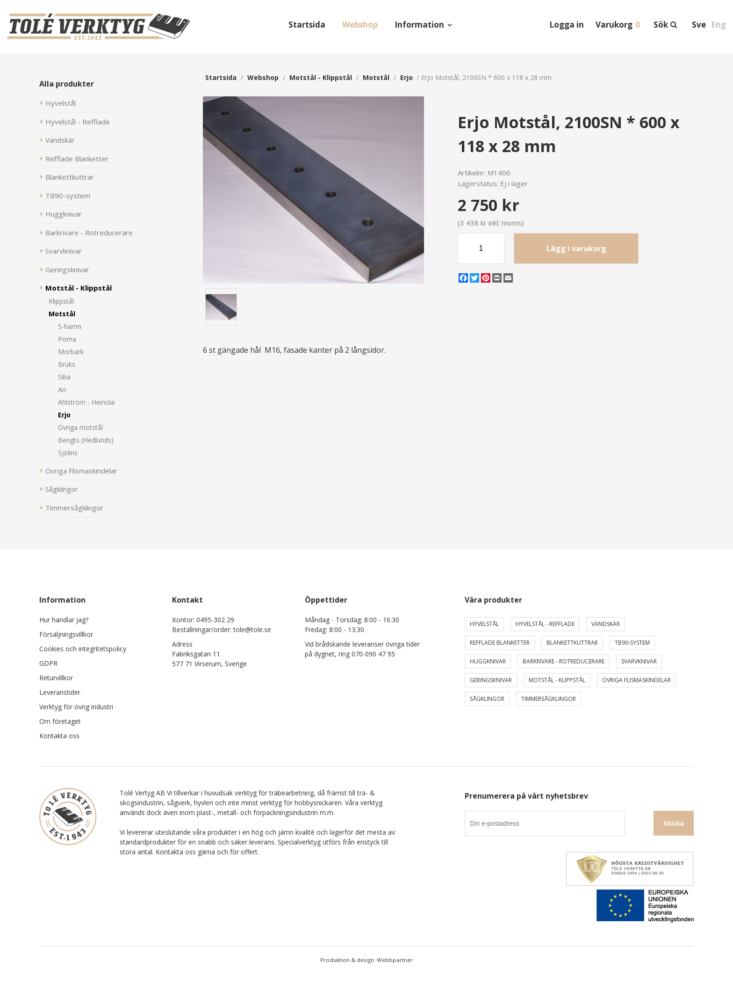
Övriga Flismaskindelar (81, 470)
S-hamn (69, 326)
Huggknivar (63, 213)
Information (419, 24)
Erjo (64, 414)
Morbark (71, 351)
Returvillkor (56, 677)
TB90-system (67, 195)
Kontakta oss (59, 735)
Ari (62, 389)
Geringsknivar (67, 269)
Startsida (306, 24)
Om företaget (60, 721)
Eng (718, 24)
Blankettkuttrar (69, 177)
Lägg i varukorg (576, 248)
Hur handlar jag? (63, 619)
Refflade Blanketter (76, 158)
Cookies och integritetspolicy (82, 648)
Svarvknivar (63, 250)
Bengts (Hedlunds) (86, 440)
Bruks (66, 364)
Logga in (566, 24)
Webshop (360, 24)
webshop (263, 77)
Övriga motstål (80, 427)
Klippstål (61, 301)
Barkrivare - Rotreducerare (89, 232)
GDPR (48, 663)
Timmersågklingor (74, 507)
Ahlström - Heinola (86, 402)
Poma (67, 339)
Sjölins (68, 452)
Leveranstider (59, 692)
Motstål (62, 313)
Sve (699, 24)
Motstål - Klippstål (78, 287)
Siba (64, 376)
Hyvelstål (60, 103)
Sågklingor (61, 489)
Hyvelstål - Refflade (77, 121)
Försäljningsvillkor (66, 634)
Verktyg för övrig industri (76, 706)
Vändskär (60, 140)
